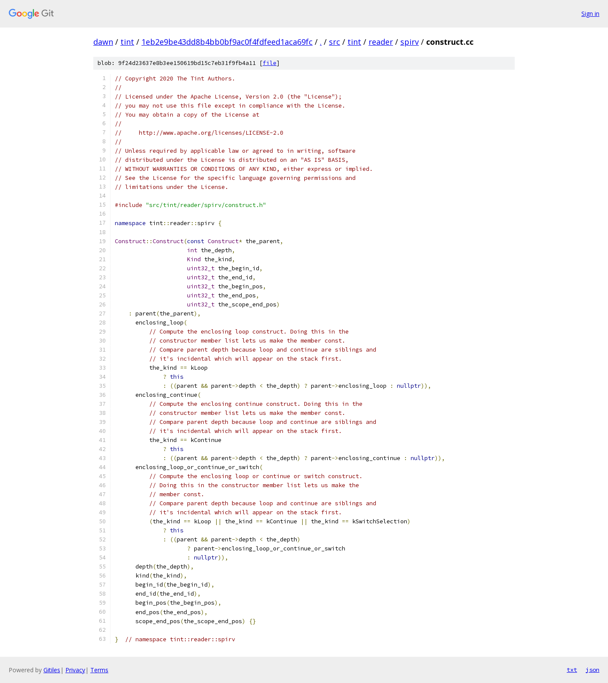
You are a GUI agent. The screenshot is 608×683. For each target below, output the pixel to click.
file (269, 63)
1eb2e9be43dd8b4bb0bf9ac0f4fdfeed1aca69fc (227, 42)
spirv (409, 42)
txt (572, 670)
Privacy (75, 670)
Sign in (590, 13)
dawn (103, 42)
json (592, 670)
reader (380, 42)
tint (127, 42)
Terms (99, 670)
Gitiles (51, 670)
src (334, 42)
